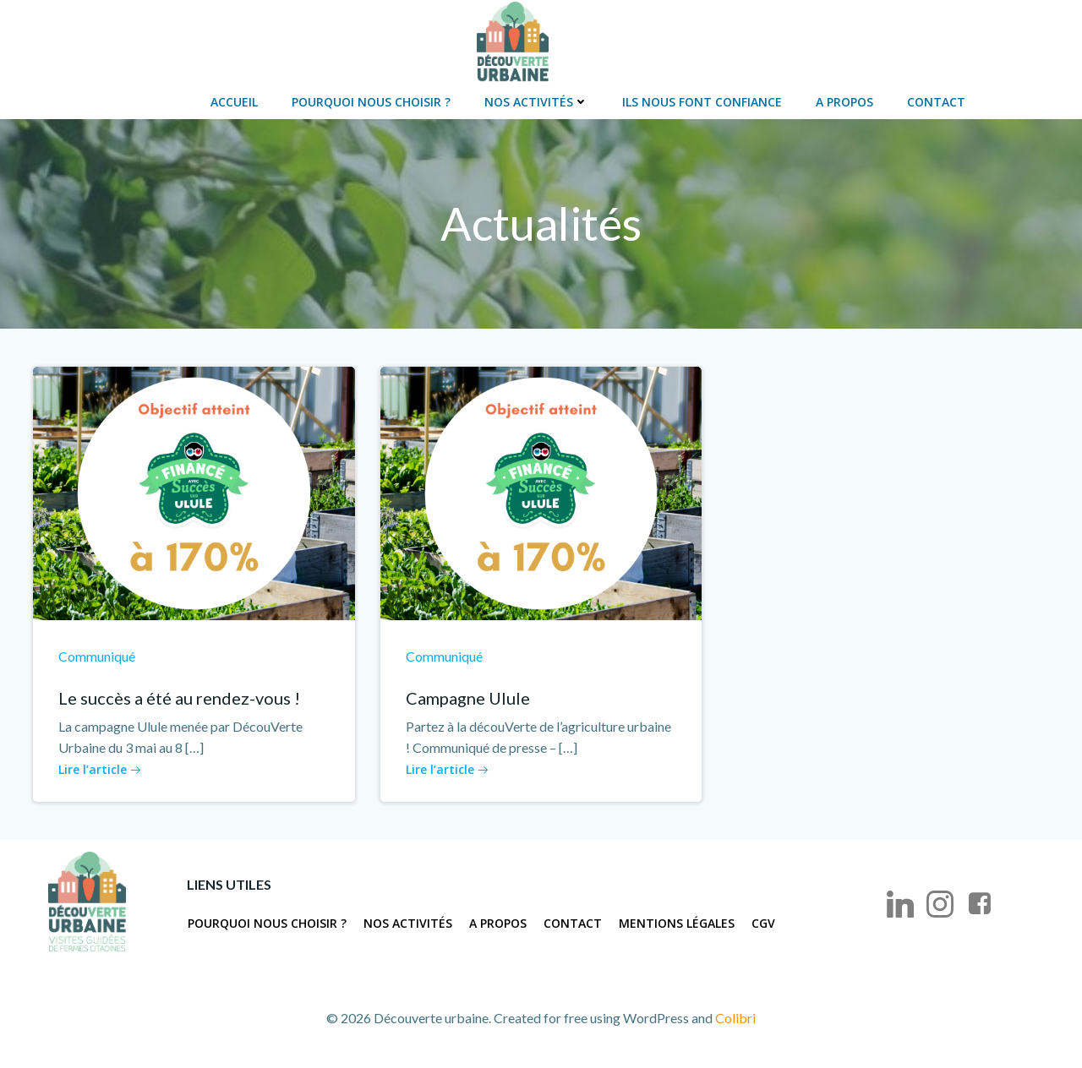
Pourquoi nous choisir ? (371, 102)
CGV (763, 923)
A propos (844, 102)
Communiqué (96, 656)
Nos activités (536, 102)
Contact (936, 102)
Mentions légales (677, 923)
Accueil (234, 102)
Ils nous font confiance (702, 102)
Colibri (735, 1018)
